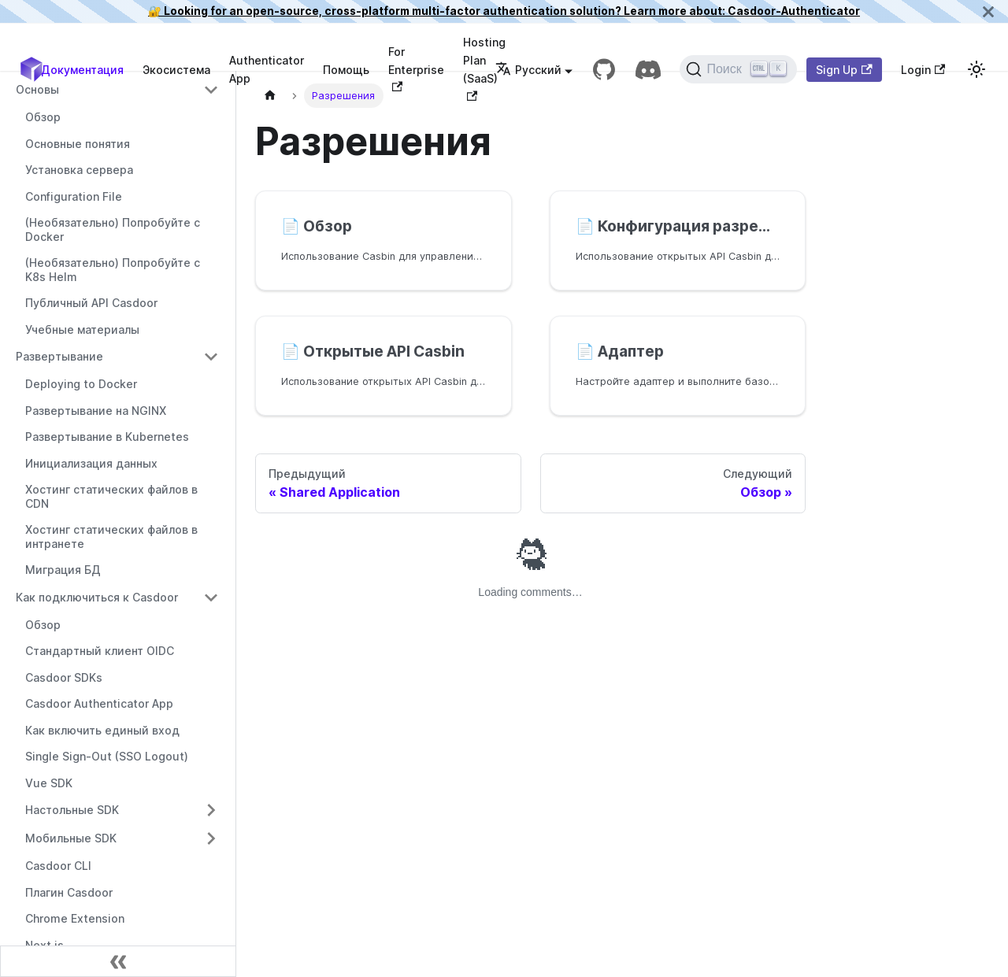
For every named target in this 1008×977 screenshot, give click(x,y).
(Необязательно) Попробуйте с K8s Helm (112, 269)
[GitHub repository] (604, 69)
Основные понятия (77, 143)
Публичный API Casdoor (91, 302)
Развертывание (59, 356)
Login (923, 69)
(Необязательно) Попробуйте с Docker (112, 229)
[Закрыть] (988, 11)
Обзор (43, 117)
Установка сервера (79, 169)
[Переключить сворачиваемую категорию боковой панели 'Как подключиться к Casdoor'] (211, 597)
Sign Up (844, 69)
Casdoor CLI (58, 865)
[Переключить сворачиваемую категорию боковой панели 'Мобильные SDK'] (211, 838)
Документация (82, 69)
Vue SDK (48, 783)
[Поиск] (738, 69)
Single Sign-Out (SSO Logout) (106, 756)
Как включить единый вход (102, 730)
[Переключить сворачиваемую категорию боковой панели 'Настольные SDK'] (211, 810)
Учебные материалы (82, 329)
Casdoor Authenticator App (99, 703)
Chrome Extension (74, 918)
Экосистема (176, 69)
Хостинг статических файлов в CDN (111, 496)
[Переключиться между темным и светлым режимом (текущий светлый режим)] (976, 69)
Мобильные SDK (71, 838)
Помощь (346, 69)
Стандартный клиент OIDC (99, 650)
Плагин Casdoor (69, 892)
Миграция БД (63, 569)
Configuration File (73, 196)
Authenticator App (266, 69)
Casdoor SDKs (63, 677)
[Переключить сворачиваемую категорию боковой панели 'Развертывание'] (211, 356)
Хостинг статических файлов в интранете (111, 536)
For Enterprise (416, 68)
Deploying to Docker (81, 383)
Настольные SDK (72, 809)
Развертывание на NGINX (95, 410)
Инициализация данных (91, 463)
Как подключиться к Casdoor (97, 597)
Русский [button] (528, 69)
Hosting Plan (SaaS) (484, 68)
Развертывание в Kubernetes (107, 436)
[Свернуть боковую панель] (118, 961)
